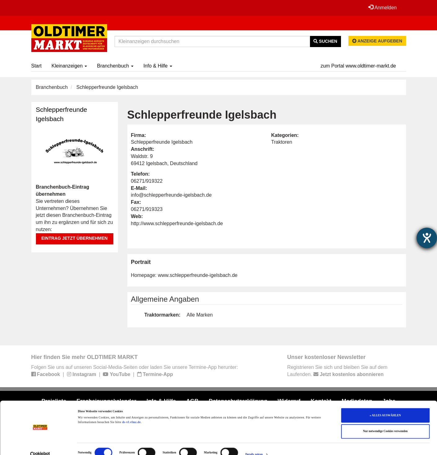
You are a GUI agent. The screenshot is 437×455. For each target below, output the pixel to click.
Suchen (325, 41)
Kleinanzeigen (69, 65)
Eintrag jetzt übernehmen (75, 238)
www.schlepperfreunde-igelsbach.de (198, 275)
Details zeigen (254, 444)
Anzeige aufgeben (377, 40)
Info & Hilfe (157, 65)
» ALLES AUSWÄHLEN (385, 405)
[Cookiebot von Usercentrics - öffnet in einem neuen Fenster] (40, 445)
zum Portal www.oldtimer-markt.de (358, 65)
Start (36, 65)
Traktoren (281, 142)
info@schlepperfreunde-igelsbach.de (171, 195)
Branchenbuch (115, 65)
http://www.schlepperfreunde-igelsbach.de (177, 223)
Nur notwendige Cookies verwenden (385, 421)
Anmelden (382, 7)
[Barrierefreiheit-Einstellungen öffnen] (427, 238)
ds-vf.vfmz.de (131, 412)
